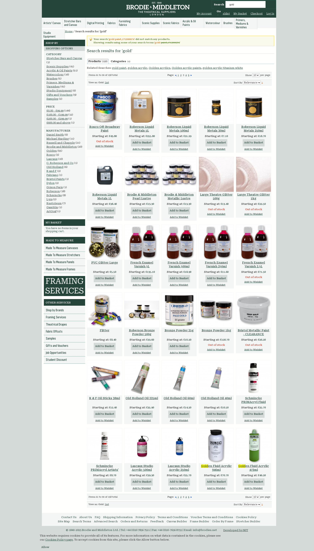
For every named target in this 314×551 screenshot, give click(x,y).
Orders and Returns (134, 521)
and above (58, 122)
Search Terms (82, 521)
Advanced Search (106, 521)
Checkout (257, 13)
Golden (51, 150)
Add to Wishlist (104, 146)
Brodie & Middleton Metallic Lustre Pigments (179, 198)
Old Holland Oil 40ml (216, 398)
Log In (270, 13)
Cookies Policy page (59, 539)
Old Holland (54, 166)
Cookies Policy (246, 517)
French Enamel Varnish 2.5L (253, 264)
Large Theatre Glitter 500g (216, 196)
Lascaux (51, 158)
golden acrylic (137, 67)
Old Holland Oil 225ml (142, 398)
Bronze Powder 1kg (216, 330)
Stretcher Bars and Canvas (64, 58)
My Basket (240, 13)
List (107, 82)
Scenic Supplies (57, 66)
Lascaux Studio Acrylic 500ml (142, 467)
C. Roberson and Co (59, 162)
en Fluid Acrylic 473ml (253, 467)
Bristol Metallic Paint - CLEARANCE (253, 332)
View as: (93, 82)
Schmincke (54, 195)
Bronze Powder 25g (179, 330)
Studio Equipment (59, 90)
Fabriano (52, 175)
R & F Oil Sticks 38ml (104, 398)
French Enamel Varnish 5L (141, 264)
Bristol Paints (55, 179)
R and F (51, 171)
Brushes (51, 78)
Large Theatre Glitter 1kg (253, 196)
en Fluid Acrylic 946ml (216, 467)
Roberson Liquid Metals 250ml (253, 128)
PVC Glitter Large (104, 262)
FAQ (97, 517)
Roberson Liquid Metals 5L (142, 128)
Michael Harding (57, 138)
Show (248, 75)
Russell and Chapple (60, 142)
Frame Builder (199, 521)
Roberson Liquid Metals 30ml (216, 128)
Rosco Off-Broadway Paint (104, 128)
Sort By (238, 82)
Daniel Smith (55, 134)
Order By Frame (222, 521)
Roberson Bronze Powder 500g (142, 332)
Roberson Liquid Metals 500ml (179, 128)
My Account (204, 13)
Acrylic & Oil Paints (59, 70)
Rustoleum (54, 203)
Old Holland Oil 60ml (179, 398)
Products (98, 61)
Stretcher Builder (248, 521)
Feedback (157, 521)
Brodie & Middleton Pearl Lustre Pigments (141, 198)
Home (69, 31)
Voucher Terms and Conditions (212, 517)
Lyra (49, 199)
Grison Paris (54, 187)
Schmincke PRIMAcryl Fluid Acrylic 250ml (253, 402)
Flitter (104, 330)
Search (219, 4)
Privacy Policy (145, 517)
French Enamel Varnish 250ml (216, 264)
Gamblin (52, 207)
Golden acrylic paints (186, 67)
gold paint (119, 67)
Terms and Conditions (173, 517)
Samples (52, 98)
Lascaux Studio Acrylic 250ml (179, 467)
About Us (85, 517)
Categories (120, 61)
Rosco (50, 154)
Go (219, 11)
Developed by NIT (235, 530)
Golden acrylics (159, 67)
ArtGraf (51, 211)
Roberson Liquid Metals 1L (104, 196)
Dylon (50, 183)
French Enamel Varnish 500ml (179, 264)
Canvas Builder (177, 521)
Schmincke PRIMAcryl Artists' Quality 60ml (105, 469)
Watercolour (55, 74)
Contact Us (68, 517)
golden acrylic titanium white (223, 67)
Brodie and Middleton (61, 146)
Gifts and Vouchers (59, 94)
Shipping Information (118, 517)
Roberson (53, 191)
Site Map (64, 521)
